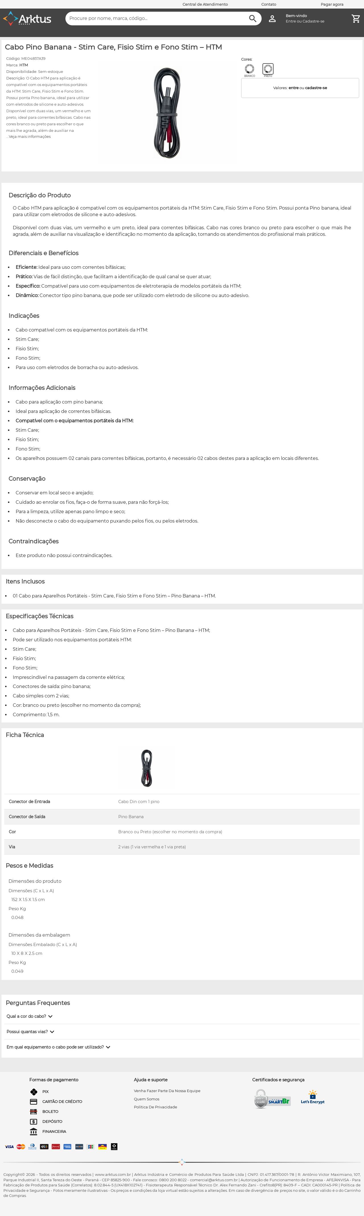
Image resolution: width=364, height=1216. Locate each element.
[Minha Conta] (272, 19)
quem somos (146, 1099)
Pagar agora (332, 4)
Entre (291, 21)
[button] (30, 1016)
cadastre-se (316, 87)
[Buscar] (253, 19)
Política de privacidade (155, 1107)
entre (294, 87)
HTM (23, 65)
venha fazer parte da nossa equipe (167, 1090)
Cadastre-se (313, 21)
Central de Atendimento (205, 4)
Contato (268, 4)
